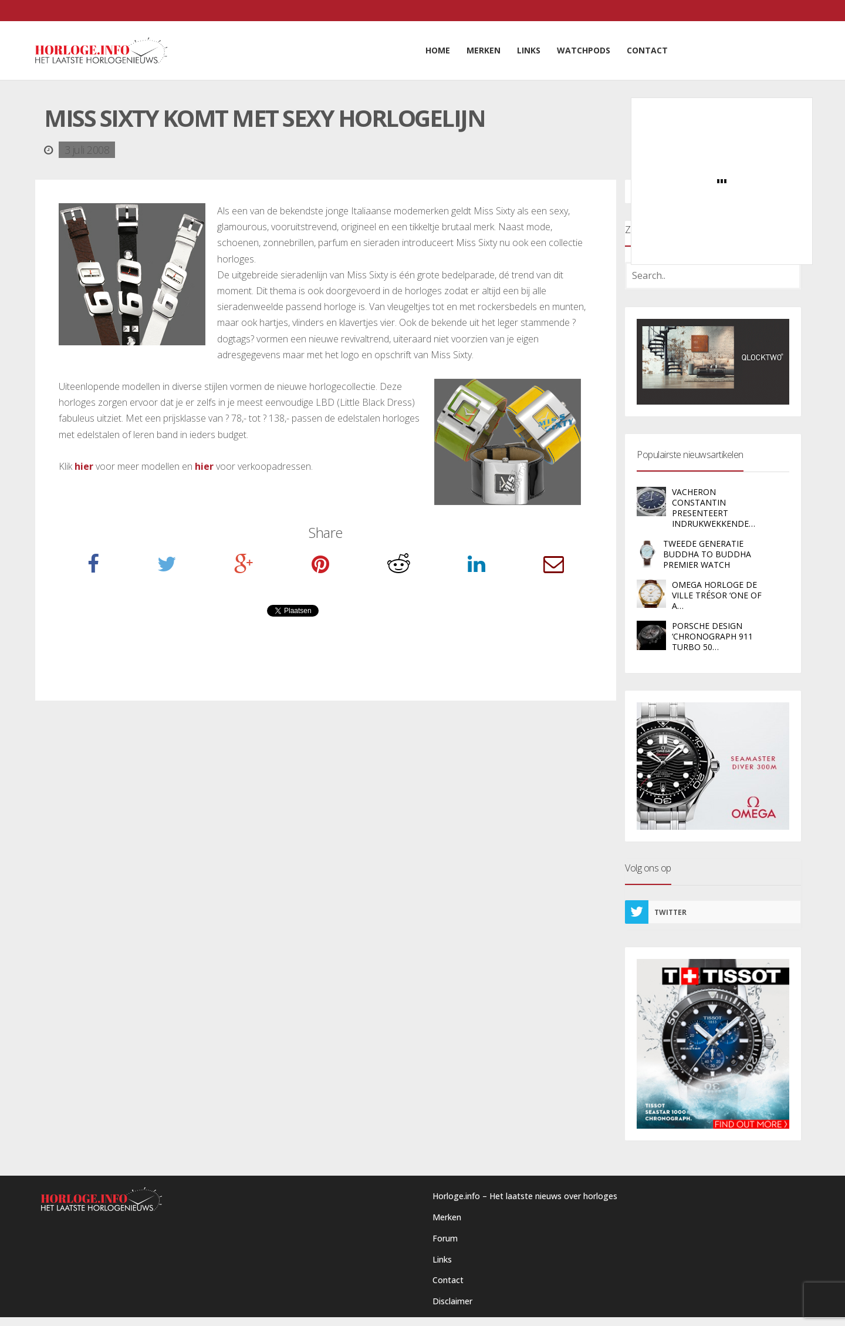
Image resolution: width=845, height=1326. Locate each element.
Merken (446, 1217)
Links (442, 1259)
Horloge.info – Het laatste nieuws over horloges (524, 1196)
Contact (448, 1279)
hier (84, 466)
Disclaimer (452, 1301)
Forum (445, 1238)
